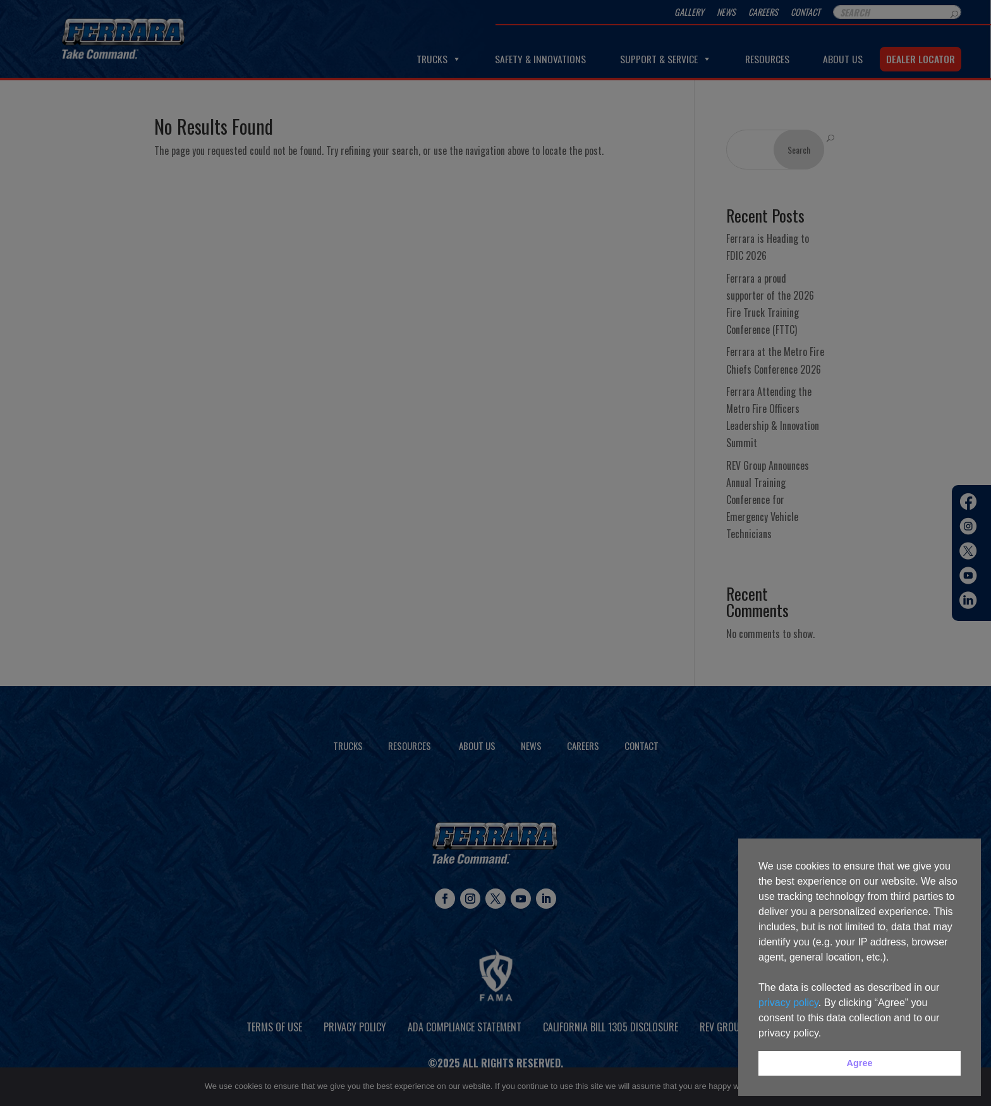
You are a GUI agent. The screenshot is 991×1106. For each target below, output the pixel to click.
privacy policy (788, 1002)
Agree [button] (860, 1063)
